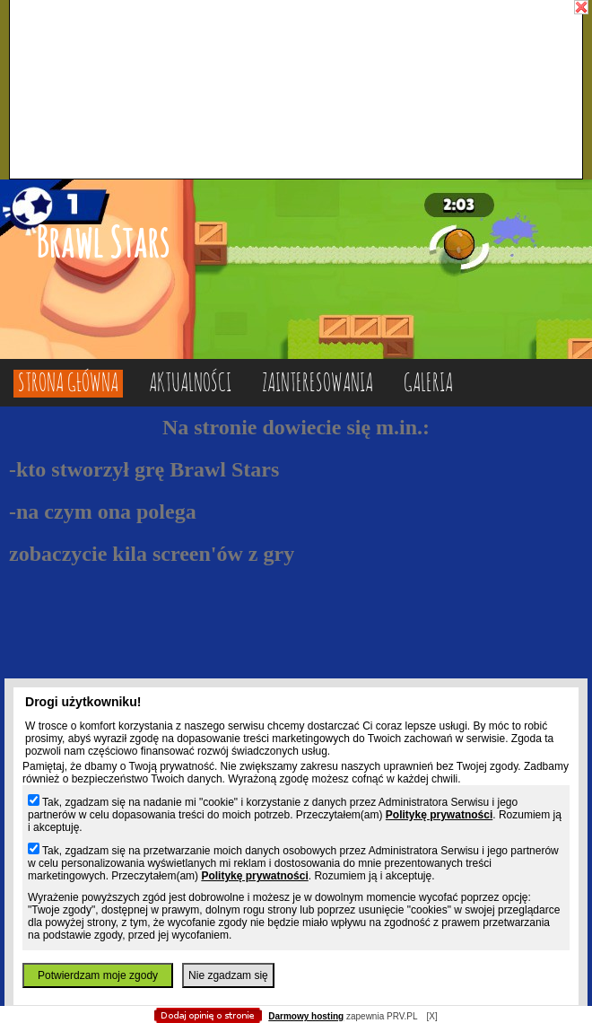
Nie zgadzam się (228, 975)
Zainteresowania (317, 384)
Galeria (428, 384)
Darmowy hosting (306, 1016)
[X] (431, 1016)
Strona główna (68, 384)
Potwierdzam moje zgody (98, 975)
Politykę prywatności (439, 815)
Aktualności (190, 384)
